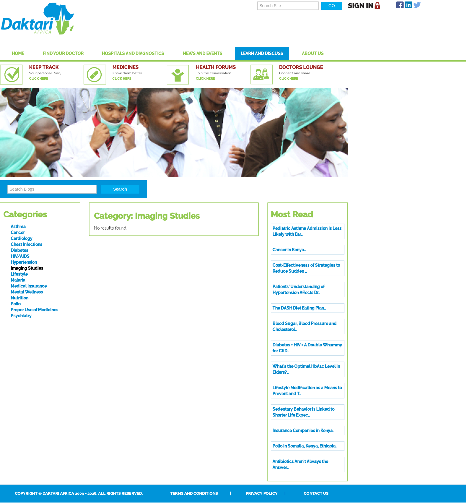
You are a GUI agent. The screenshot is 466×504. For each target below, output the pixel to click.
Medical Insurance (29, 286)
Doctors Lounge (301, 67)
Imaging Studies (27, 268)
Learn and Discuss (262, 53)
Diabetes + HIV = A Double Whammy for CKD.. (307, 348)
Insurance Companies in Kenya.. (303, 430)
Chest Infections (26, 244)
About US (313, 53)
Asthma (18, 226)
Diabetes (19, 250)
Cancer (18, 232)
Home (18, 53)
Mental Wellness (27, 292)
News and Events (202, 53)
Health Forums (216, 67)
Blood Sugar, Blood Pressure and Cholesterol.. (304, 326)
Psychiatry (21, 315)
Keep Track (44, 67)
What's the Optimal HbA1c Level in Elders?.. (306, 369)
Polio (16, 304)
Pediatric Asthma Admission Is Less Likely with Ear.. (307, 231)
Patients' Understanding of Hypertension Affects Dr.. (299, 289)
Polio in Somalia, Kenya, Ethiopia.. (305, 446)
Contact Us (316, 493)
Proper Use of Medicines (34, 309)
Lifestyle (19, 274)
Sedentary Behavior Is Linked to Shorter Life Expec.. (303, 412)
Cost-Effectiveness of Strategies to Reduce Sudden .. (306, 268)
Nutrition (19, 298)
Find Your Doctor (63, 53)
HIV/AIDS (20, 256)
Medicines (125, 67)
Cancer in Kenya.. (289, 249)
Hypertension (24, 262)
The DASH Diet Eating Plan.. (299, 308)
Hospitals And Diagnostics (133, 53)
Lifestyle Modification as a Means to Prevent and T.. (307, 390)
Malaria (18, 280)
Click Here (38, 79)
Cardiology (21, 238)
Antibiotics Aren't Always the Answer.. (300, 464)
